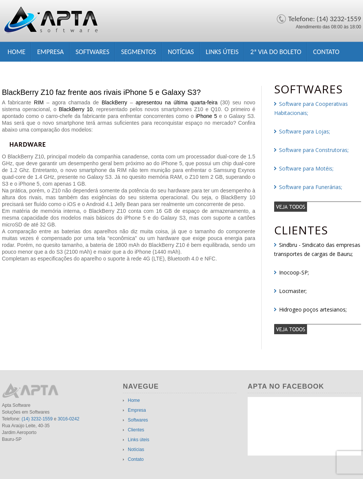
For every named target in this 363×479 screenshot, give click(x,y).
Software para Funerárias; (310, 187)
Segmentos (138, 52)
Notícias (181, 52)
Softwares (93, 52)
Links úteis (222, 52)
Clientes (136, 429)
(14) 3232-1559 (37, 419)
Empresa (50, 52)
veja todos (317, 206)
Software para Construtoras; (314, 149)
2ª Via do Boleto (275, 52)
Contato (326, 52)
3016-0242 (68, 419)
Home (16, 52)
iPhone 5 (206, 116)
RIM (39, 102)
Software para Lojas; (304, 131)
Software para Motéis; (306, 168)
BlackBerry (114, 102)
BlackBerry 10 (75, 109)
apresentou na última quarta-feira (177, 102)
